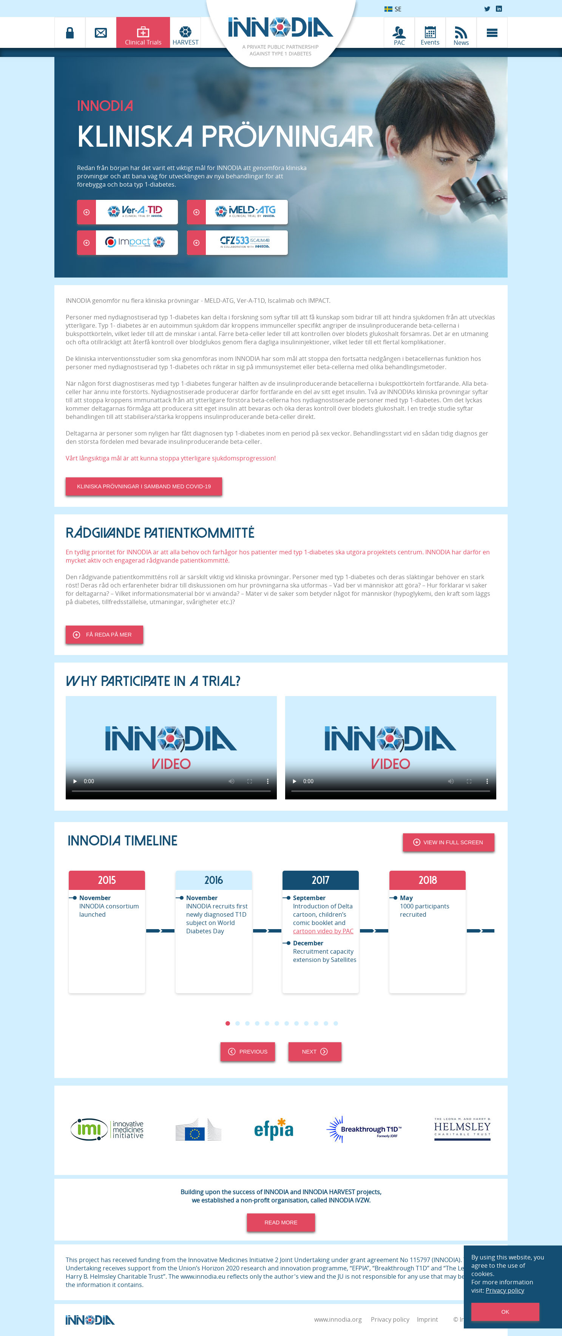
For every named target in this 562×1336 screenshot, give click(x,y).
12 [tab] (336, 1023)
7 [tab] (286, 1023)
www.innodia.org (338, 1319)
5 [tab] (267, 1023)
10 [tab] (316, 1023)
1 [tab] (227, 1023)
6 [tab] (276, 1023)
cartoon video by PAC (323, 931)
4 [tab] (257, 1023)
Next (315, 1051)
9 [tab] (306, 1023)
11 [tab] (326, 1023)
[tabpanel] (121, 932)
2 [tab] (237, 1023)
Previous (247, 1051)
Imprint (427, 1319)
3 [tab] (247, 1023)
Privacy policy (390, 1319)
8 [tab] (296, 1023)
